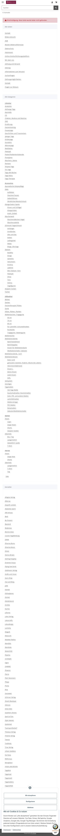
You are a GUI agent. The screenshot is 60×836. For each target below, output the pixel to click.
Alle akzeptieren (30, 795)
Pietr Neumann (10, 678)
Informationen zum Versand (14, 72)
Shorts (9, 428)
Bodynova (8, 528)
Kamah (7, 590)
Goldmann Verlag (11, 570)
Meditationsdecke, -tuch (13, 354)
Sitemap (8, 68)
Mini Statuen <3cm (14, 271)
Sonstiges (8, 384)
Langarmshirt (12, 440)
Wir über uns (9, 60)
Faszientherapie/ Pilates (13, 305)
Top (8, 472)
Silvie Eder (8, 709)
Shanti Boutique (10, 701)
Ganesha (10, 259)
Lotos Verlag (9, 616)
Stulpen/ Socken (10, 289)
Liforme (7, 613)
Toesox (7, 740)
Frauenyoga (9, 130)
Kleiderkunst (9, 601)
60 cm (9, 318)
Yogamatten (9, 387)
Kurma (7, 609)
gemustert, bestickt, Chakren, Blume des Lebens (24, 363)
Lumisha (8, 628)
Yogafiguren (11, 286)
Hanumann (11, 262)
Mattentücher (9, 336)
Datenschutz (17, 830)
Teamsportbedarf (11, 728)
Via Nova (8, 755)
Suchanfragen (10, 75)
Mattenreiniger (12, 402)
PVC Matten (11, 405)
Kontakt (7, 33)
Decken (7, 302)
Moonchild (8, 651)
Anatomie (8, 106)
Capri (9, 422)
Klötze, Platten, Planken (13, 312)
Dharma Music (10, 547)
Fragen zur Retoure (11, 87)
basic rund (11, 360)
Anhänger (10, 228)
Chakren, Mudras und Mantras (15, 118)
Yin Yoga (8, 170)
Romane (8, 163)
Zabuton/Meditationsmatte (16, 411)
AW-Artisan (9, 513)
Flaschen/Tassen (13, 195)
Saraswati (8, 693)
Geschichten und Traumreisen (15, 133)
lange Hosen (11, 425)
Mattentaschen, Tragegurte (14, 315)
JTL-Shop (33, 833)
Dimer (7, 551)
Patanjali (8, 151)
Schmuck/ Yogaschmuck (13, 225)
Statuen (7, 250)
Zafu (9, 378)
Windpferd (8, 763)
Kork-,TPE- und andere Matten (18, 396)
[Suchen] (56, 8)
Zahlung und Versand (12, 64)
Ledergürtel (11, 241)
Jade (6, 586)
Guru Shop (8, 578)
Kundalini (8, 142)
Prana (7, 686)
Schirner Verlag (10, 697)
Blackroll (8, 524)
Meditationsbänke (11, 339)
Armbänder (11, 231)
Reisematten (11, 408)
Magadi (7, 632)
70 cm (9, 321)
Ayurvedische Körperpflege (14, 186)
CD (6, 115)
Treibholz (8, 743)
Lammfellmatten (13, 399)
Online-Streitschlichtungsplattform (17, 56)
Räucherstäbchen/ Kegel (15, 219)
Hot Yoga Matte (12, 390)
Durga (9, 256)
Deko (6, 189)
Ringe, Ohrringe (13, 247)
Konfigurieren (30, 801)
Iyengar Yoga (9, 136)
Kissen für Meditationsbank (17, 348)
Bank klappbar (12, 345)
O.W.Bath (8, 659)
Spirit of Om (9, 716)
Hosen (7, 419)
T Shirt (9, 446)
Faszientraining (10, 127)
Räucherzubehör (13, 222)
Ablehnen (30, 807)
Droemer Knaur (10, 563)
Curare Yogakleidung (12, 536)
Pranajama (8, 157)
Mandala (8, 643)
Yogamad (8, 774)
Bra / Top (10, 437)
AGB (6, 41)
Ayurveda (8, 112)
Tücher (7, 292)
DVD (6, 121)
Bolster (7, 299)
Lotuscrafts (9, 620)
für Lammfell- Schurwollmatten (18, 327)
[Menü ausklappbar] (3, 1)
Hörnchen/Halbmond (14, 366)
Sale (7, 476)
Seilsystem (8, 381)
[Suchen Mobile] (28, 8)
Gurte (7, 309)
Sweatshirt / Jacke (13, 443)
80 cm (9, 324)
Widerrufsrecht (10, 37)
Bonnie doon (9, 532)
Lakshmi (10, 268)
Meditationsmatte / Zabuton (17, 351)
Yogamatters (9, 782)
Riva (6, 690)
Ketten (9, 238)
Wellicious (8, 759)
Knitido (7, 605)
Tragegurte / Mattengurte (16, 333)
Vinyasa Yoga (9, 166)
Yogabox (8, 770)
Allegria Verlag (10, 497)
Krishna (10, 265)
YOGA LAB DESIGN (11, 766)
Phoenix (7, 670)
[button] (52, 2)
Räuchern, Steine (11, 160)
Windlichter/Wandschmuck (16, 201)
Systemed (8, 724)
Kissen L (10, 369)
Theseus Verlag (10, 732)
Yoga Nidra (9, 176)
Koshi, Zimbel (12, 213)
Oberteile (8, 434)
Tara (9, 280)
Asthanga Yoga (10, 109)
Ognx (7, 663)
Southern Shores (11, 713)
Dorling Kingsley (10, 559)
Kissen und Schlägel (14, 207)
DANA (7, 540)
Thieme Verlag (10, 736)
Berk (6, 516)
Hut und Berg (9, 582)
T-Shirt (9, 469)
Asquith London (10, 505)
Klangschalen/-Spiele (12, 204)
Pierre (7, 674)
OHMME (8, 666)
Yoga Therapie (10, 179)
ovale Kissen (11, 375)
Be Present (8, 520)
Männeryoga (9, 145)
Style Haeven (9, 720)
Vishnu (9, 283)
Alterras (7, 501)
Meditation (8, 148)
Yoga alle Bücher (11, 173)
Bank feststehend (13, 342)
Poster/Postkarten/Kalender (14, 154)
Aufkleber (10, 192)
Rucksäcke (11, 330)
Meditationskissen (11, 357)
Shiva (9, 277)
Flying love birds (10, 566)
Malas (9, 244)
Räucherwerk (9, 216)
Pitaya (7, 682)
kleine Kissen (12, 372)
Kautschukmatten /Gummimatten (19, 393)
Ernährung (8, 124)
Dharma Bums (10, 543)
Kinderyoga (9, 139)
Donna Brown (9, 555)
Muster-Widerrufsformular (14, 45)
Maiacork (8, 636)
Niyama (7, 655)
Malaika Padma (10, 640)
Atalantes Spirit (10, 509)
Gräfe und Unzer (11, 574)
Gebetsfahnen (12, 198)
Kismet (7, 597)
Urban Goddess (10, 751)
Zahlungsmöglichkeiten (13, 79)
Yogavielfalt (9, 786)
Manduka (8, 647)
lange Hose (11, 457)
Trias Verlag (9, 747)
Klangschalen (12, 210)
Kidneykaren (9, 593)
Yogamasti (8, 778)
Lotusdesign (9, 624)
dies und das (11, 234)
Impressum (7, 830)
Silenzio (7, 705)
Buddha (10, 253)
